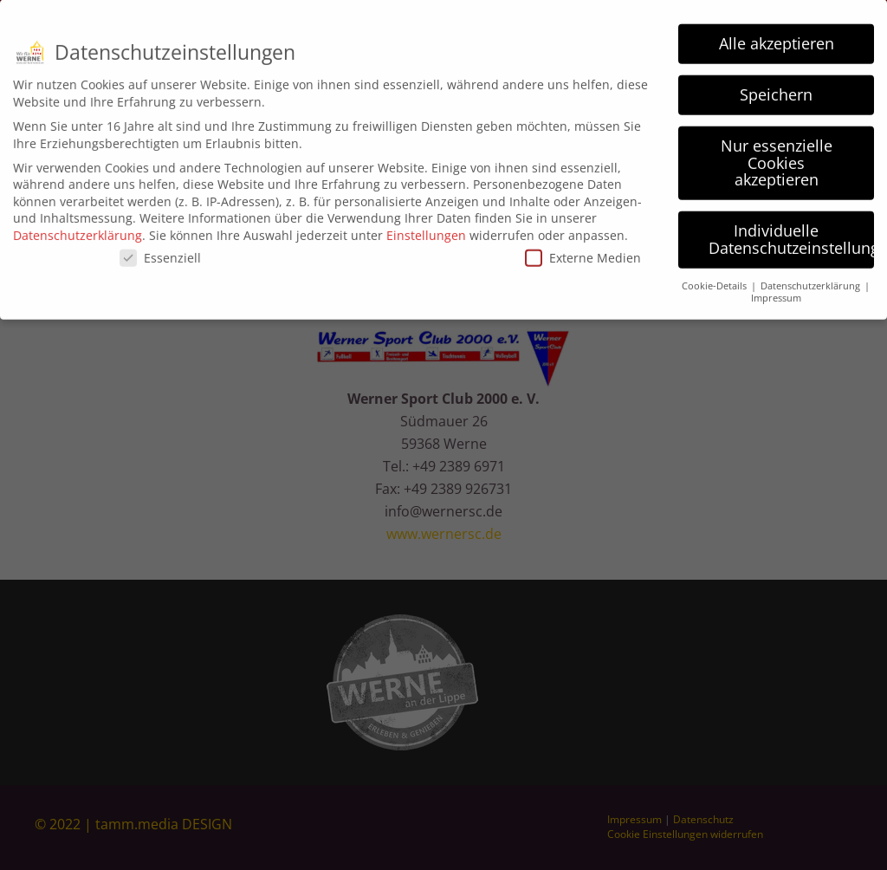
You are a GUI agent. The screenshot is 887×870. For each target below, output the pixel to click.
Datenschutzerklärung (77, 228)
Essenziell (160, 251)
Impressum (776, 292)
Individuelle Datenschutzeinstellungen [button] (791, 233)
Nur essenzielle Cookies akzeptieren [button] (776, 156)
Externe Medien (583, 251)
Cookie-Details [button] (715, 279)
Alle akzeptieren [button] (776, 37)
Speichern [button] (776, 88)
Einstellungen (426, 228)
